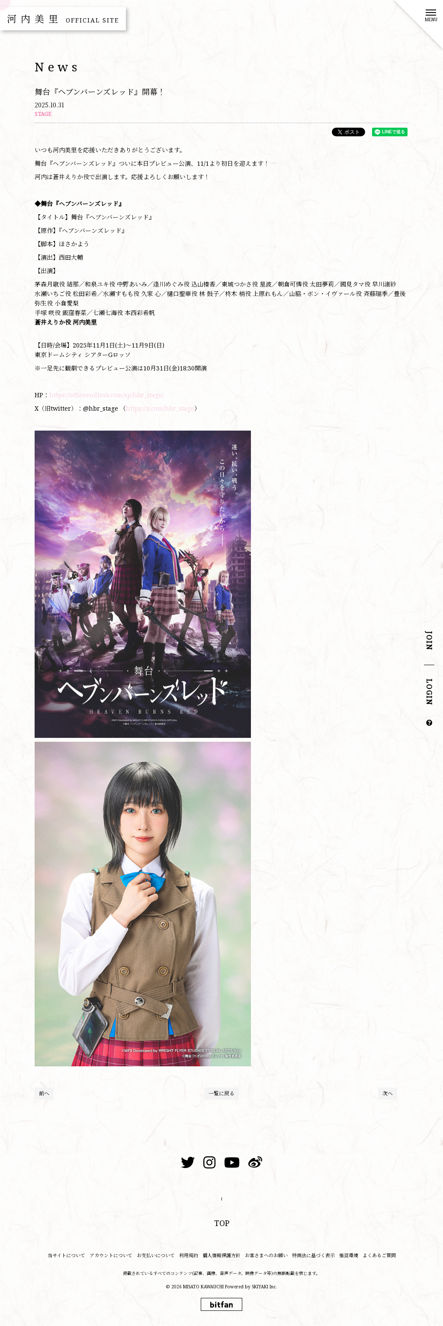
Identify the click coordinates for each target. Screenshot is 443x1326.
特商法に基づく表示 (313, 1255)
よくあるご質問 (379, 1255)
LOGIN (429, 692)
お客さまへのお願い (266, 1255)
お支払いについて (156, 1255)
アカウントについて (111, 1255)
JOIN (429, 641)
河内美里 (63, 18)
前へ (44, 1093)
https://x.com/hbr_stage (160, 408)
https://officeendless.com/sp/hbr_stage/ (106, 395)
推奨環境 (348, 1255)
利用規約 (188, 1255)
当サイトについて (66, 1255)
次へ (387, 1093)
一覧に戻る (221, 1093)
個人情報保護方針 (221, 1255)
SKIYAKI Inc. (264, 1287)
